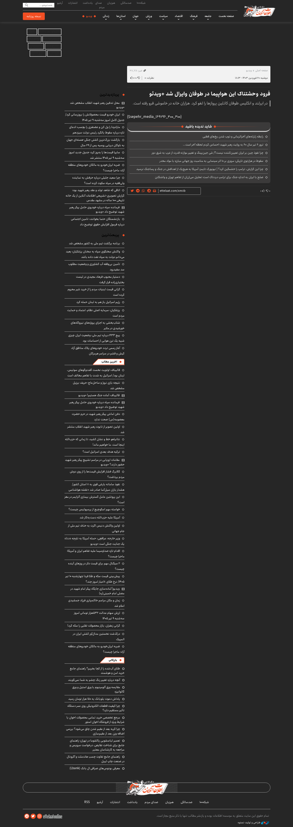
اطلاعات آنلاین (259, 11)
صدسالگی (125, 3)
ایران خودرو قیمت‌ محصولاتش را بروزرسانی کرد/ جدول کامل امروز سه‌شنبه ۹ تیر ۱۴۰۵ (94, 117)
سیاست (163, 16)
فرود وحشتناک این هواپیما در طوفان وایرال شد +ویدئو (209, 94)
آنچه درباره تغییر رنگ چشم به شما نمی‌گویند (94, 680)
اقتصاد (179, 16)
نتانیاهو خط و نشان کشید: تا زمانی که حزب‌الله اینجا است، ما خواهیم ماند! (94, 442)
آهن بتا (32, 32)
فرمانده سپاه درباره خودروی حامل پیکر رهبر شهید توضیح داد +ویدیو (96, 209)
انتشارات (72, 3)
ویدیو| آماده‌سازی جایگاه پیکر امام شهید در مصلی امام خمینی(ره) (97, 591)
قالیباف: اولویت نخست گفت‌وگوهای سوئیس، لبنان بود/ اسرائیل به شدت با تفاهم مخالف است (95, 373)
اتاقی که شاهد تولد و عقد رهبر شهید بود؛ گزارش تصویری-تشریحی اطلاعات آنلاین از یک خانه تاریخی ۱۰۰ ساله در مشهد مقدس (95, 195)
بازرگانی (113, 660)
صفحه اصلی (261, 70)
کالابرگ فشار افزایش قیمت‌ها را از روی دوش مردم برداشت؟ (97, 474)
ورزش (149, 16)
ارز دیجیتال (54, 53)
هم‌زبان (111, 3)
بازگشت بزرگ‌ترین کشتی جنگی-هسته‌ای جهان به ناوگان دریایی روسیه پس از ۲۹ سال (95, 142)
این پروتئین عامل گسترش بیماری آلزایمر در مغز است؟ (94, 499)
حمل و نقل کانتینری (50, 32)
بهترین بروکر (35, 46)
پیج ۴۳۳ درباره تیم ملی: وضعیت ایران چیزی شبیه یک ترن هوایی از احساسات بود (96, 338)
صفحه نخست (226, 16)
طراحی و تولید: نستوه (253, 822)
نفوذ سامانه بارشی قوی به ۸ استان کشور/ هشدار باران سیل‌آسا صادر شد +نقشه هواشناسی (96, 487)
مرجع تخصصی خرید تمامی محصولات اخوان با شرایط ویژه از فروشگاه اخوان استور (95, 719)
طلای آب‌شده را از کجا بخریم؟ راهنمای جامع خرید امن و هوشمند (97, 670)
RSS (87, 802)
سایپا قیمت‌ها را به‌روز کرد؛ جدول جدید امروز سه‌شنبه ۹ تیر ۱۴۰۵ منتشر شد (96, 155)
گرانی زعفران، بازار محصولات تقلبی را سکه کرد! (93, 625)
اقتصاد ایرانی (53, 46)
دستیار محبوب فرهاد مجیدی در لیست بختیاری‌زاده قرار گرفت (100, 279)
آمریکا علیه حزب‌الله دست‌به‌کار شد (100, 517)
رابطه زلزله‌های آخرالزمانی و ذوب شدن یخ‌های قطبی (233, 136)
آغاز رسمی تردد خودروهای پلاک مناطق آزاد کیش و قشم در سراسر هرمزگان (97, 351)
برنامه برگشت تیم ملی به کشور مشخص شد (94, 243)
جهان (136, 16)
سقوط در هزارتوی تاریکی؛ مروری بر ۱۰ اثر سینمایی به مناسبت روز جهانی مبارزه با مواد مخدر (211, 160)
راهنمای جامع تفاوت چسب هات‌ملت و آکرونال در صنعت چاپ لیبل (95, 758)
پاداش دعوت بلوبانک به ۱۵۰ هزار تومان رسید (94, 698)
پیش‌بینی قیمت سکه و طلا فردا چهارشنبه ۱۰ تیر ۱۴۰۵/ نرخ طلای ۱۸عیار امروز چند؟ (94, 579)
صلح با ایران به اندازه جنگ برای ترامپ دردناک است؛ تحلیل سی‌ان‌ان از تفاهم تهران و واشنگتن (209, 177)
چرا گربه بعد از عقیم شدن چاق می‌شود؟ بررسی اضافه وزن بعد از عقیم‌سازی (95, 731)
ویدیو (89, 16)
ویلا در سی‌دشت (52, 39)
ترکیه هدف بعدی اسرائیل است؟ (101, 451)
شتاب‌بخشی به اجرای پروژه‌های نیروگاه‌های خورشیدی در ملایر (97, 325)
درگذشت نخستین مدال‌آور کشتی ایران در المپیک (98, 636)
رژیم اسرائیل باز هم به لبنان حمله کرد (98, 302)
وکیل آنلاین (34, 39)
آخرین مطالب (109, 362)
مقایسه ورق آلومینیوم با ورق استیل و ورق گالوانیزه (98, 689)
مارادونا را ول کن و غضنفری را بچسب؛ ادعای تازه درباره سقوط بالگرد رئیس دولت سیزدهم (96, 130)
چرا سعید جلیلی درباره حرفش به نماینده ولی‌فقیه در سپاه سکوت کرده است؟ (98, 180)
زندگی (106, 16)
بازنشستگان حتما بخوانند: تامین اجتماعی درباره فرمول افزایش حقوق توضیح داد (97, 222)
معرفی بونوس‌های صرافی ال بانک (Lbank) (95, 768)
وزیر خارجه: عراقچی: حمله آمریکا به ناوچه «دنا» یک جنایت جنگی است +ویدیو (94, 541)
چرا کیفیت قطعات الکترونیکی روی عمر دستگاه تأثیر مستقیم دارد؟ (95, 708)
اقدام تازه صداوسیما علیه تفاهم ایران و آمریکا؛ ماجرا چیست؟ (95, 553)
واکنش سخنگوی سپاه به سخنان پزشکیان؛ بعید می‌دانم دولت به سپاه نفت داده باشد (95, 254)
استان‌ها (121, 16)
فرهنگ (194, 16)
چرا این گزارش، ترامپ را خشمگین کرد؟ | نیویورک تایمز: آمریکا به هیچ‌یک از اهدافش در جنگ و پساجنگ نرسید (199, 169)
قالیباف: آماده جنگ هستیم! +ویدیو (99, 395)
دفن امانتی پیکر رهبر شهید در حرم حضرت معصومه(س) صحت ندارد (98, 417)
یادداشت (88, 3)
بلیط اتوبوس (38, 53)
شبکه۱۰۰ (141, 3)
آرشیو (60, 3)
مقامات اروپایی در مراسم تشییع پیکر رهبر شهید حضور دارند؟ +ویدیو (94, 462)
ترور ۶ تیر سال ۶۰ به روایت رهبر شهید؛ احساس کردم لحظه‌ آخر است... (223, 144)
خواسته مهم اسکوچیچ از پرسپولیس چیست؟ (94, 509)
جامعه (208, 16)
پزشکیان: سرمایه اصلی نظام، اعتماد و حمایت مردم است (95, 313)
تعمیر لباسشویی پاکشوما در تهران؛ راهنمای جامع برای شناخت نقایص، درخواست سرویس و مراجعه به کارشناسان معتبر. (97, 745)
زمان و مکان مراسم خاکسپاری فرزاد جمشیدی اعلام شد (96, 603)
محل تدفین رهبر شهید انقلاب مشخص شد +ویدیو (97, 105)
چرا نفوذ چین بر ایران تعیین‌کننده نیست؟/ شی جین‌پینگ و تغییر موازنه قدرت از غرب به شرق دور (207, 152)
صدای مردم (99, 5)
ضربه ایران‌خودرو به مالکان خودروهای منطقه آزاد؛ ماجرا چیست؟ (96, 649)
